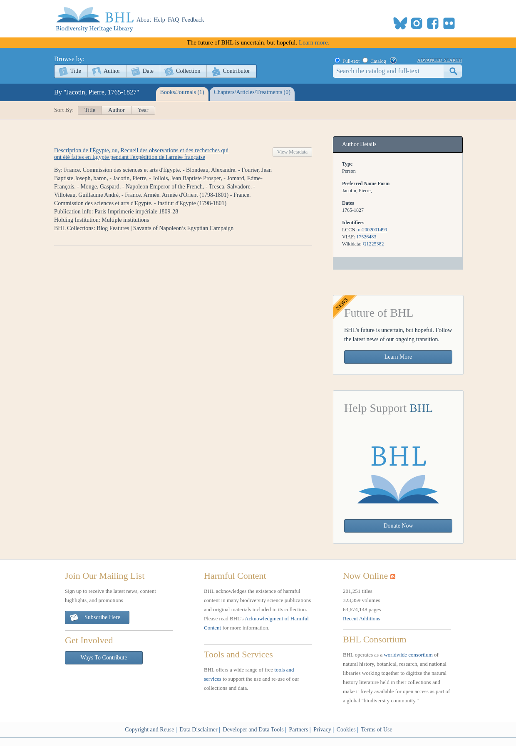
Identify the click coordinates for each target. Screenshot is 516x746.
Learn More (398, 357)
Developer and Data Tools (253, 729)
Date (148, 71)
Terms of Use (376, 729)
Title (75, 71)
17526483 (366, 237)
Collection (188, 71)
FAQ (173, 20)
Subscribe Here (94, 617)
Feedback (193, 20)
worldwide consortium (408, 655)
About (143, 20)
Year (143, 110)
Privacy (322, 729)
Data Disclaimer (198, 729)
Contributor (236, 71)
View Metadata (292, 152)
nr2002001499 (372, 230)
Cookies (346, 729)
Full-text (351, 61)
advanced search (439, 59)
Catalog (378, 61)
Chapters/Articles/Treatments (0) (252, 92)
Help (159, 20)
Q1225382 (373, 244)
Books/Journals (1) (182, 92)
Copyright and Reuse (149, 729)
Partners (298, 729)
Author (112, 71)
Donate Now (398, 526)
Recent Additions (361, 618)
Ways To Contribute (104, 657)
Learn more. (314, 42)
